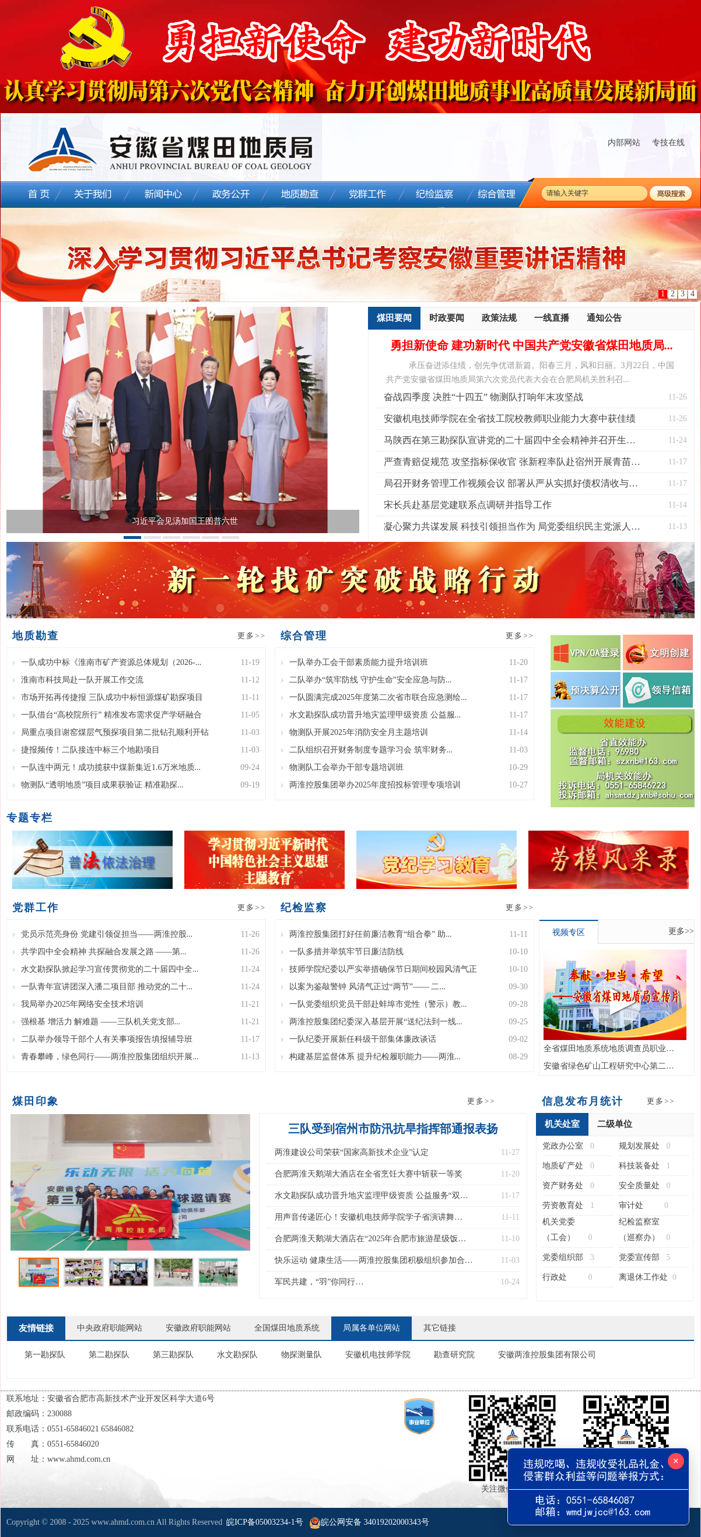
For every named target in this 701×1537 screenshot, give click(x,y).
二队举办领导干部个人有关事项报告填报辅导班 (102, 1039)
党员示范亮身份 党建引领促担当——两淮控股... (102, 934)
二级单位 (614, 1124)
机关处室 (562, 1127)
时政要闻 (446, 318)
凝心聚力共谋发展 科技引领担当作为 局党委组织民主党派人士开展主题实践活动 (512, 529)
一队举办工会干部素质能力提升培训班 (354, 662)
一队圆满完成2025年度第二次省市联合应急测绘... (374, 697)
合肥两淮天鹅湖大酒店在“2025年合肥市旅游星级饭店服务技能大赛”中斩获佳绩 (370, 1241)
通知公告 (604, 318)
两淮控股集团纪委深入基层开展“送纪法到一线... (371, 1021)
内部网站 (624, 142)
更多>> (251, 635)
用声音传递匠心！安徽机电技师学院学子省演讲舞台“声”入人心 (364, 1220)
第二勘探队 (109, 1354)
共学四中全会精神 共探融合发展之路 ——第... (100, 951)
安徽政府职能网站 (198, 1328)
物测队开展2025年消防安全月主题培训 (354, 732)
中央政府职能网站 (109, 1328)
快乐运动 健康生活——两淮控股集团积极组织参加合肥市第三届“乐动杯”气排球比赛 (374, 1263)
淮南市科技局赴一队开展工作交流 (78, 679)
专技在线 (668, 142)
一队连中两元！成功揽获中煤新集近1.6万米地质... (107, 767)
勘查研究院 (454, 1354)
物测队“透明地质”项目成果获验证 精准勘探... (98, 784)
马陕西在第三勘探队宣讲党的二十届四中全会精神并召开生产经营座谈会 (510, 443)
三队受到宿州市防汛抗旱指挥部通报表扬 (393, 1128)
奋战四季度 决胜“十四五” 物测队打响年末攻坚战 (483, 397)
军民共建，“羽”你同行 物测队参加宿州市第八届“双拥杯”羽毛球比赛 (356, 1285)
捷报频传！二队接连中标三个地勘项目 (86, 749)
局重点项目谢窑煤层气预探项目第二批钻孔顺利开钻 (111, 732)
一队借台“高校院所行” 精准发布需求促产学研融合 (107, 714)
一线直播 (551, 318)
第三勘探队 (173, 1354)
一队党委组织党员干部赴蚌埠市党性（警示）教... (374, 1004)
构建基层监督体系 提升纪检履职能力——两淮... (371, 1056)
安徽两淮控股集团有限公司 (547, 1354)
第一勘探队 (44, 1354)
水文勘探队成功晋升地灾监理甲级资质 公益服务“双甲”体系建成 (367, 1198)
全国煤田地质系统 (287, 1328)
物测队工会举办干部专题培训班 (342, 767)
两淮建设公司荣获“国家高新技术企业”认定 (352, 1152)
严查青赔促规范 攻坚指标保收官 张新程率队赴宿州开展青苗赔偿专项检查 (512, 464)
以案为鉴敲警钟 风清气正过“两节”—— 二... (363, 986)
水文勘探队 (237, 1354)
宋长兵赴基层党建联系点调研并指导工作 (468, 505)
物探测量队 (301, 1354)
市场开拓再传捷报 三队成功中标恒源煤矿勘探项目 (108, 697)
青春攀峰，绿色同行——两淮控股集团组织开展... (106, 1056)
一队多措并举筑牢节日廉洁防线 (342, 951)
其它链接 (439, 1328)
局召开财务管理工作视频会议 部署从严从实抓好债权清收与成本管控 (511, 486)
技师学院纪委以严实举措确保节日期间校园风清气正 (379, 969)
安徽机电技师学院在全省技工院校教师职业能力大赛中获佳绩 (510, 418)
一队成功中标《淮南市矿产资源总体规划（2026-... (107, 662)
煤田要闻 (394, 321)
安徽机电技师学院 (378, 1354)
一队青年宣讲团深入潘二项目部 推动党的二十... (102, 986)
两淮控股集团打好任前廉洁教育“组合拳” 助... (366, 934)
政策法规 (499, 318)
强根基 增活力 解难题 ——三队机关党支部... (96, 1021)
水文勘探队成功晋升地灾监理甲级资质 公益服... (371, 714)
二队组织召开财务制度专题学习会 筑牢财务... (367, 749)
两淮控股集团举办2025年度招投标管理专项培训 (371, 784)
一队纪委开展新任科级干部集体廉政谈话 (358, 1039)
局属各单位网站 (371, 1328)
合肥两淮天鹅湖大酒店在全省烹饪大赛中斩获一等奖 (368, 1174)
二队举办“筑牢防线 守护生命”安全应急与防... (366, 679)
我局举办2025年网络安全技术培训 (78, 1004)
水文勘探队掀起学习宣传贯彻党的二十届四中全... (106, 969)
